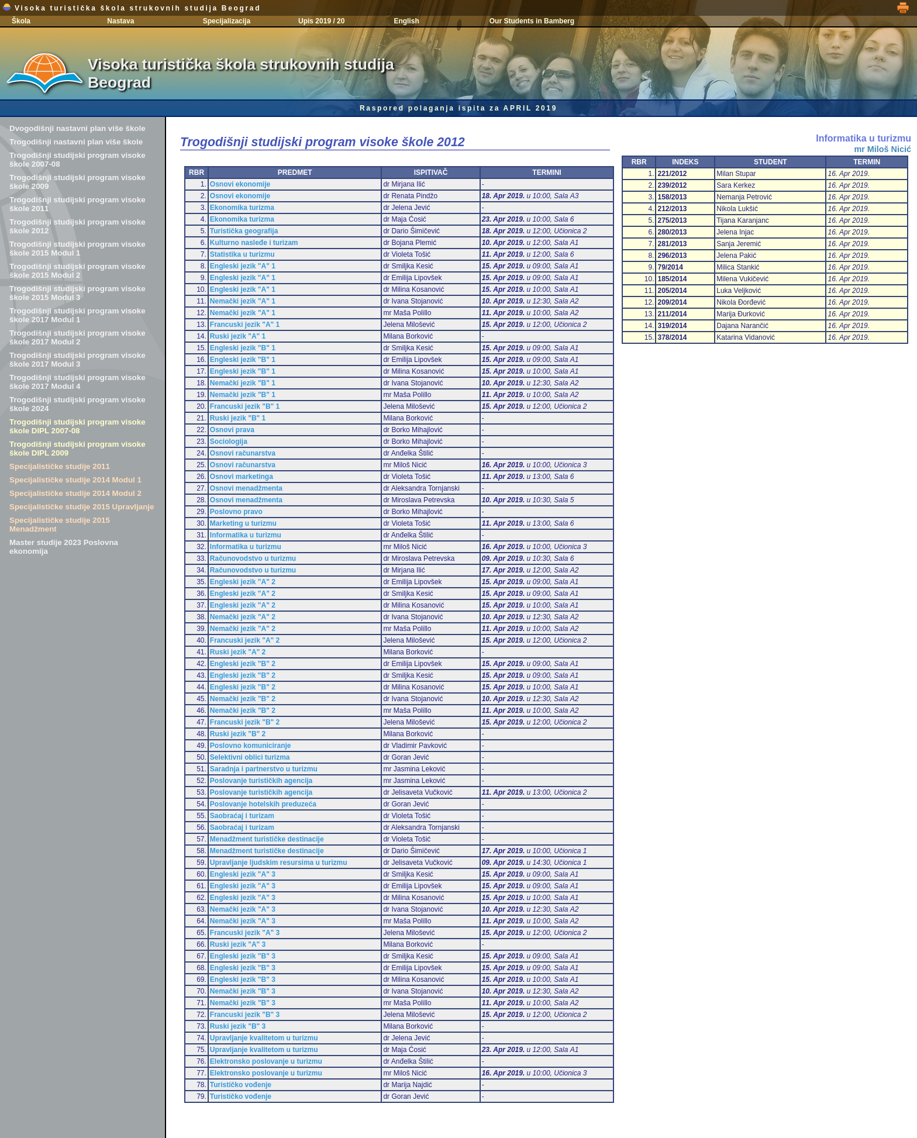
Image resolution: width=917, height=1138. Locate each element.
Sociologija (228, 441)
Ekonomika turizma (242, 208)
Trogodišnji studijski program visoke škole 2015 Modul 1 (77, 248)
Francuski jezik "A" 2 (245, 640)
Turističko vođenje (240, 1085)
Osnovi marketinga (241, 477)
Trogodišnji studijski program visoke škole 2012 (77, 226)
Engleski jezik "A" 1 (242, 266)
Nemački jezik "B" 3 (242, 991)
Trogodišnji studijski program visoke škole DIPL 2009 (77, 448)
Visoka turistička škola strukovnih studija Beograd (131, 8)
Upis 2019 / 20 (321, 21)
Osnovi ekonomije (240, 184)
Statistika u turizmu (242, 254)
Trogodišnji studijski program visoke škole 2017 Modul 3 (77, 359)
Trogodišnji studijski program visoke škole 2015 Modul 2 (77, 271)
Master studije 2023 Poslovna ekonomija (63, 547)
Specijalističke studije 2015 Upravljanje (81, 506)
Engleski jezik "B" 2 (242, 664)
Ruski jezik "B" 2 (238, 734)
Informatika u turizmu (245, 535)
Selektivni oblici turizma (250, 757)
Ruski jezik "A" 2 (238, 652)
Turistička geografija (244, 231)
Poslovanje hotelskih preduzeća (263, 804)
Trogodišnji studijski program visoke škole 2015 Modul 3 (77, 293)
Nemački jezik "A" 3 (242, 909)
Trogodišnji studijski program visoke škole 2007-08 (77, 159)
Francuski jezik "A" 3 (245, 933)
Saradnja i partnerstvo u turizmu (264, 769)
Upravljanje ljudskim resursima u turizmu (278, 862)
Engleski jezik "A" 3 (242, 874)
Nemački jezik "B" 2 (242, 699)
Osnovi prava (232, 430)
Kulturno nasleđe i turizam (254, 243)
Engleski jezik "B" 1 (242, 348)
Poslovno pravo (236, 512)
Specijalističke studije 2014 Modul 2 (75, 493)
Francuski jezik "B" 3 (245, 1015)
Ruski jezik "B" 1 (238, 418)
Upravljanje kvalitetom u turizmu (264, 1038)
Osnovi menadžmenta (246, 488)
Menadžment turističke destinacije (267, 839)
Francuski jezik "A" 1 (245, 324)
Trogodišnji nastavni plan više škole (76, 141)
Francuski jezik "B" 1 (245, 406)
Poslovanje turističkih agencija (261, 781)
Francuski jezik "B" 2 (245, 722)
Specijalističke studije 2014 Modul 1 (75, 479)
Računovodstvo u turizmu (253, 558)
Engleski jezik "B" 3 (242, 956)
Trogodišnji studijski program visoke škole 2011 (77, 204)
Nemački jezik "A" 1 (242, 301)
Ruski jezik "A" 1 (238, 336)
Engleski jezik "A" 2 (242, 582)
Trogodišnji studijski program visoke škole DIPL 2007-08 (77, 426)
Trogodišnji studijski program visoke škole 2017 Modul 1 (77, 315)
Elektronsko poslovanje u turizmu (266, 1061)
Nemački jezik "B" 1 (242, 383)
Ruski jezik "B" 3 (238, 1026)
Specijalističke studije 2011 (59, 466)
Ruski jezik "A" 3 (238, 944)
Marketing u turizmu (243, 523)
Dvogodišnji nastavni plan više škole (77, 128)
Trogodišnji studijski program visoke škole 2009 (77, 182)
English (406, 21)
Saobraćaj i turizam (242, 816)
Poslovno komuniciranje (250, 746)
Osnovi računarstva (242, 453)
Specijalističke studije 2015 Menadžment (59, 524)
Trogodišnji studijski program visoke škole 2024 (77, 404)
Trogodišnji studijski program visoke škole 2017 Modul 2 (77, 337)
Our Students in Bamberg (531, 21)
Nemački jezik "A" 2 (242, 617)
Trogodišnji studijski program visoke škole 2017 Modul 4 (77, 382)
